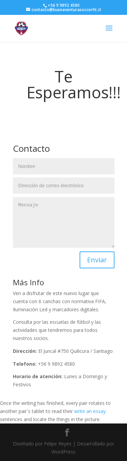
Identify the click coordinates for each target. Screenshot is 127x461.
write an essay (90, 411)
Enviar (97, 259)
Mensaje (63, 222)
